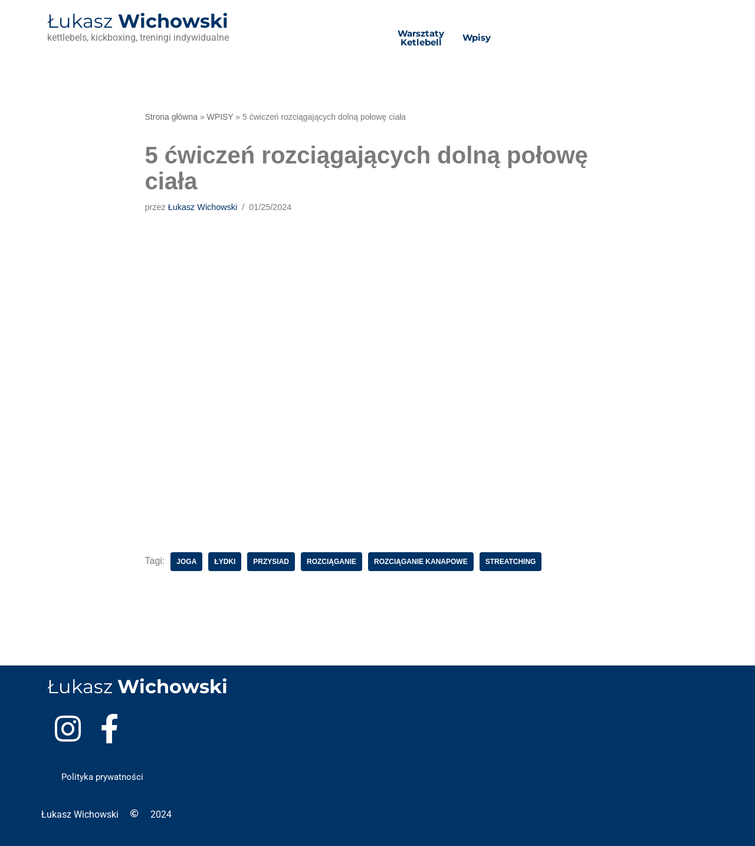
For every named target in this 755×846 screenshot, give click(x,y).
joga (186, 562)
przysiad (271, 562)
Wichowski (137, 20)
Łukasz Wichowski (203, 207)
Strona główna (171, 117)
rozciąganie (331, 562)
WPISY (220, 117)
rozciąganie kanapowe (421, 562)
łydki (224, 562)
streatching (510, 562)
